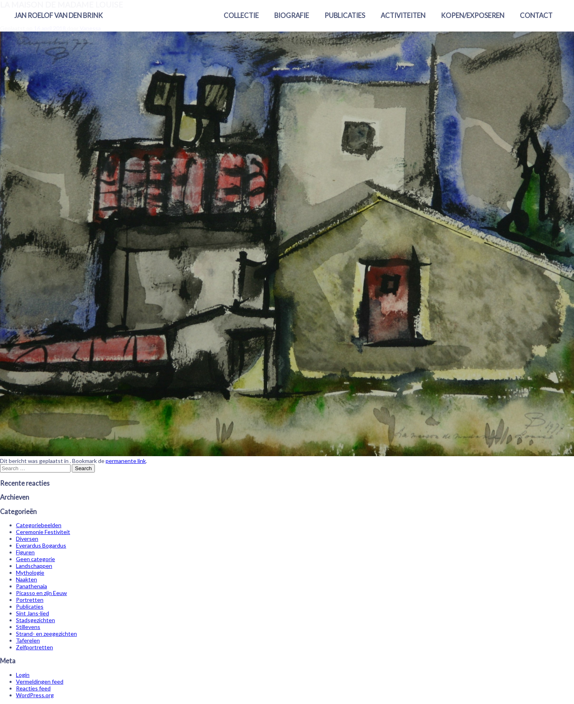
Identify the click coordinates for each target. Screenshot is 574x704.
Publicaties (344, 15)
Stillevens (28, 626)
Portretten (29, 599)
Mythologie (30, 572)
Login (22, 674)
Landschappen (34, 565)
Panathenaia (31, 586)
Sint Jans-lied (32, 613)
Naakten (26, 579)
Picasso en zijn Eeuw (41, 592)
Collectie (241, 15)
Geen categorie (35, 559)
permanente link (126, 460)
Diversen (27, 538)
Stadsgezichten (35, 620)
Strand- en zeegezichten (46, 633)
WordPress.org (35, 695)
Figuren (25, 552)
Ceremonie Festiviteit (43, 531)
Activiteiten (403, 15)
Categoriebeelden (38, 525)
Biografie (291, 15)
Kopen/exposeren (472, 15)
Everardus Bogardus (41, 545)
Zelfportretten (34, 647)
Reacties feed (33, 688)
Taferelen (28, 640)
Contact (536, 15)
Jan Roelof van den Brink (58, 15)
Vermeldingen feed (39, 681)
